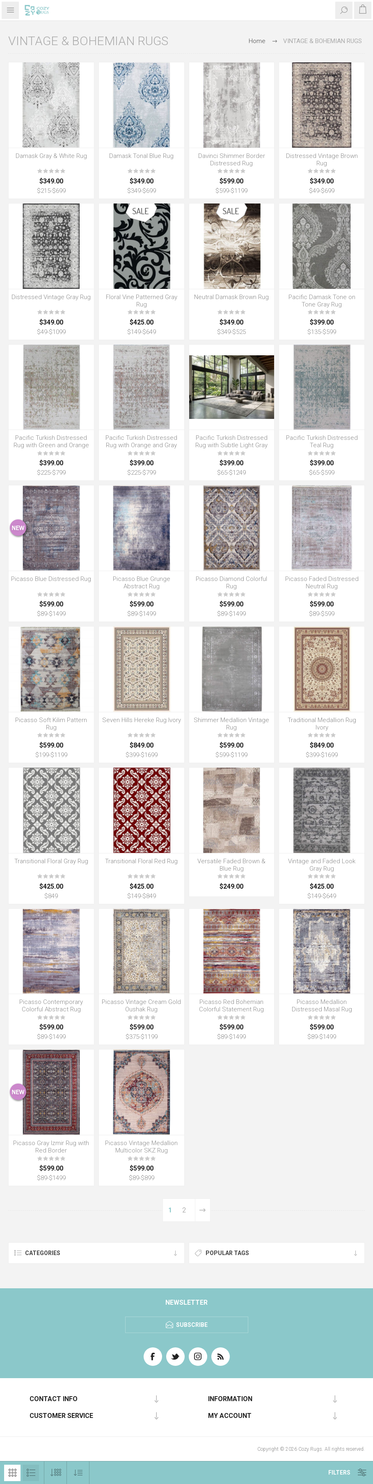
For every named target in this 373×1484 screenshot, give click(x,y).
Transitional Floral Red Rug (141, 861)
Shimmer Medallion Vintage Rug (231, 723)
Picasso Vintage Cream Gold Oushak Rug (141, 1005)
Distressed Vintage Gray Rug (51, 297)
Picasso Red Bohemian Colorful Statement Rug (231, 1005)
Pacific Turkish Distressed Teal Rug (322, 441)
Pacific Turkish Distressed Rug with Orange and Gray (141, 441)
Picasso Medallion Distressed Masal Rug (322, 1005)
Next (202, 1210)
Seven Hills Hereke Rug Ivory (141, 720)
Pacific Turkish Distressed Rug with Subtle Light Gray (231, 441)
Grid (12, 1473)
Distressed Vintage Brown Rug (322, 159)
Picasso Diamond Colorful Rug (231, 582)
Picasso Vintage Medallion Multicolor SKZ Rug (141, 1146)
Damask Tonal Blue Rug (141, 156)
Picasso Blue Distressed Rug (51, 579)
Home (257, 41)
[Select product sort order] (78, 1472)
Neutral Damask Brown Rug (231, 297)
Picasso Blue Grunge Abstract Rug (141, 582)
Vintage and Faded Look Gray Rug (321, 864)
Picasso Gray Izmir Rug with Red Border (51, 1146)
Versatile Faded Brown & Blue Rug (231, 864)
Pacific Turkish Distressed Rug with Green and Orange (51, 441)
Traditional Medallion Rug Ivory (322, 723)
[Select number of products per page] (55, 1472)
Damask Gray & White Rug (51, 156)
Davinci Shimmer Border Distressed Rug (231, 159)
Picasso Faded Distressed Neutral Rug (322, 582)
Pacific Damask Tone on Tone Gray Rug (321, 300)
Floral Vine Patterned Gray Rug (141, 300)
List (31, 1473)
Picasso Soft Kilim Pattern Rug (51, 723)
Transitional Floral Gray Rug (51, 861)
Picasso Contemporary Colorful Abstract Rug (51, 1005)
